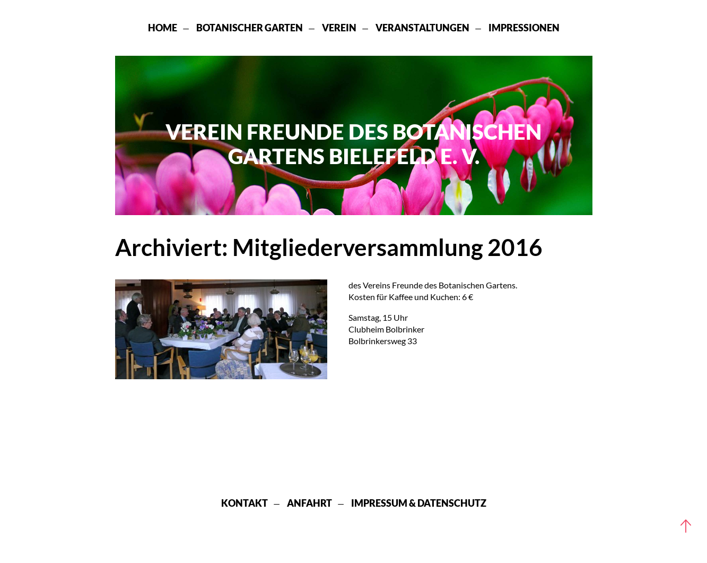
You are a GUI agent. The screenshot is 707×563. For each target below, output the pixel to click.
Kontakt (244, 503)
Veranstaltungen (422, 27)
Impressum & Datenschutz (418, 503)
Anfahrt (309, 503)
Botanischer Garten (249, 27)
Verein (339, 27)
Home (162, 27)
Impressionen (524, 27)
